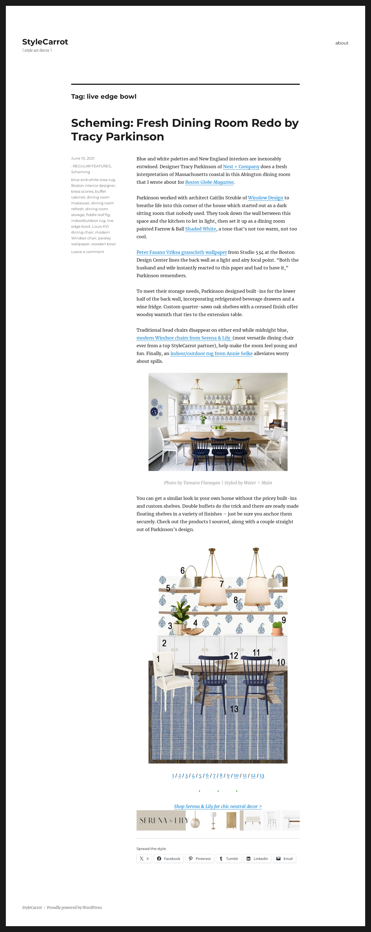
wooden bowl (103, 244)
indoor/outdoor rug (88, 220)
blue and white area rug (93, 179)
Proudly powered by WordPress (74, 907)
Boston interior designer (93, 185)
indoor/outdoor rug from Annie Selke (211, 353)
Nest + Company (241, 166)
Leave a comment (87, 251)
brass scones (82, 191)
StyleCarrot (45, 41)
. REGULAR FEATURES (91, 166)
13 (262, 775)
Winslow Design (265, 197)
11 (245, 775)
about (342, 43)
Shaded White (200, 229)
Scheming (80, 172)
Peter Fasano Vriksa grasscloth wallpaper (182, 252)
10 (236, 775)
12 (253, 775)
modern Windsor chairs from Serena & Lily (185, 338)
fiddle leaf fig (98, 214)
